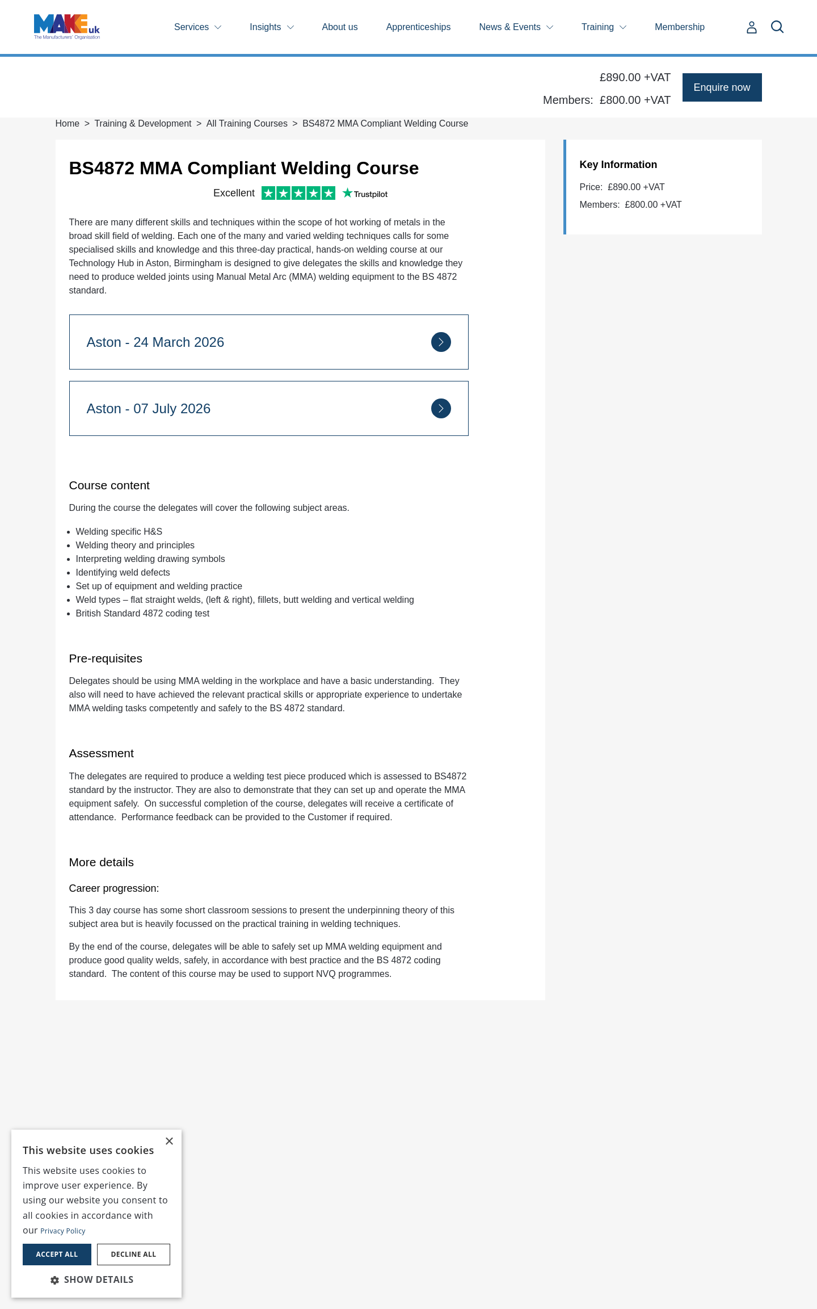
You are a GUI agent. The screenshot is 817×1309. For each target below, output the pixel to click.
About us (340, 27)
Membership (680, 27)
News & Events (510, 27)
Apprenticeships (418, 27)
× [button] (169, 1142)
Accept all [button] (57, 1254)
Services (191, 27)
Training (598, 27)
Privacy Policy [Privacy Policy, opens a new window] (62, 1231)
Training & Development (142, 123)
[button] (96, 1279)
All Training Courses (247, 123)
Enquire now (721, 87)
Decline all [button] (134, 1254)
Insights (265, 27)
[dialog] (96, 1214)
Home (68, 123)
